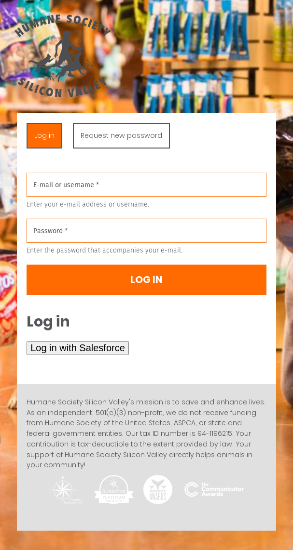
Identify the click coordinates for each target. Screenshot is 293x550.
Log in (48, 135)
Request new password (121, 135)
